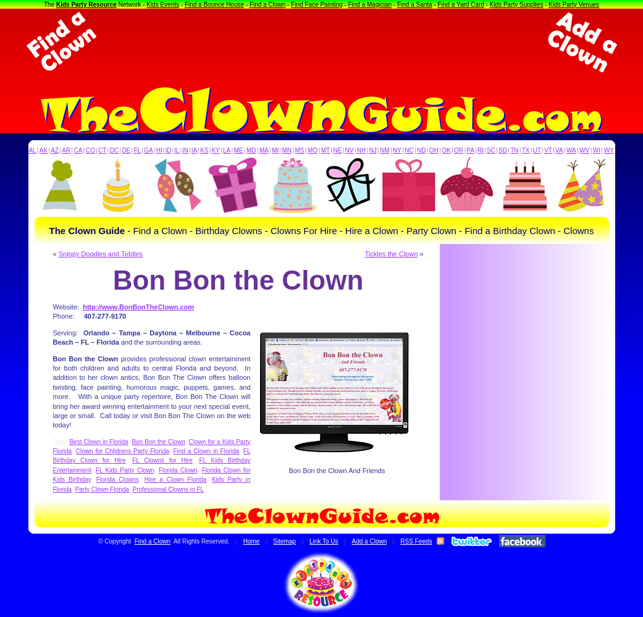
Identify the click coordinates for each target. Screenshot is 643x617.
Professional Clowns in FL (168, 489)
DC (114, 150)
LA (226, 150)
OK (446, 150)
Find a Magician (370, 4)
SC (491, 150)
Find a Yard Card (461, 4)
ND (421, 150)
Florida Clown (178, 470)
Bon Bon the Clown (158, 442)
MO (312, 150)
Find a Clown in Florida (207, 451)
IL (176, 150)
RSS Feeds (416, 541)
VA (559, 150)
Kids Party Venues (573, 4)
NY (397, 150)
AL (32, 150)
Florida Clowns (117, 479)
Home (251, 541)
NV (349, 150)
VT (548, 150)
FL (137, 150)
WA (571, 150)
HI (159, 150)
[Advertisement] (322, 42)
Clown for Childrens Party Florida (122, 451)
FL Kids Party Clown (125, 470)
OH (434, 150)
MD (251, 150)
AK (44, 150)
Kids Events (162, 4)
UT (537, 150)
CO (90, 150)
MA (264, 150)
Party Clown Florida (102, 489)
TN (514, 150)
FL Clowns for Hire (162, 460)
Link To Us (323, 541)
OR (458, 150)
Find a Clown (267, 4)
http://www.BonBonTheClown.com (138, 307)
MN (287, 150)
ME (238, 150)
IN (185, 150)
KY (216, 150)
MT (325, 150)
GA (148, 150)
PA (470, 150)
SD (502, 150)
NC (409, 150)
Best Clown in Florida (98, 442)
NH (361, 150)
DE (126, 150)
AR (66, 150)
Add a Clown (369, 541)
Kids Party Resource (86, 4)
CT (102, 150)
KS (204, 150)
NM (385, 150)
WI (596, 150)
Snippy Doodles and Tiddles (101, 254)
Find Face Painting (316, 4)
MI (275, 150)
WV (584, 150)
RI (480, 150)
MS (300, 150)
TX (526, 150)
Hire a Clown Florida (175, 479)
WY (609, 150)
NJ (372, 150)
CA (78, 150)
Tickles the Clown (391, 254)
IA (194, 150)
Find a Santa (414, 4)
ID (168, 150)
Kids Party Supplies (517, 4)
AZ (55, 150)
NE (337, 150)
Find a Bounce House (214, 4)
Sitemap (284, 541)
